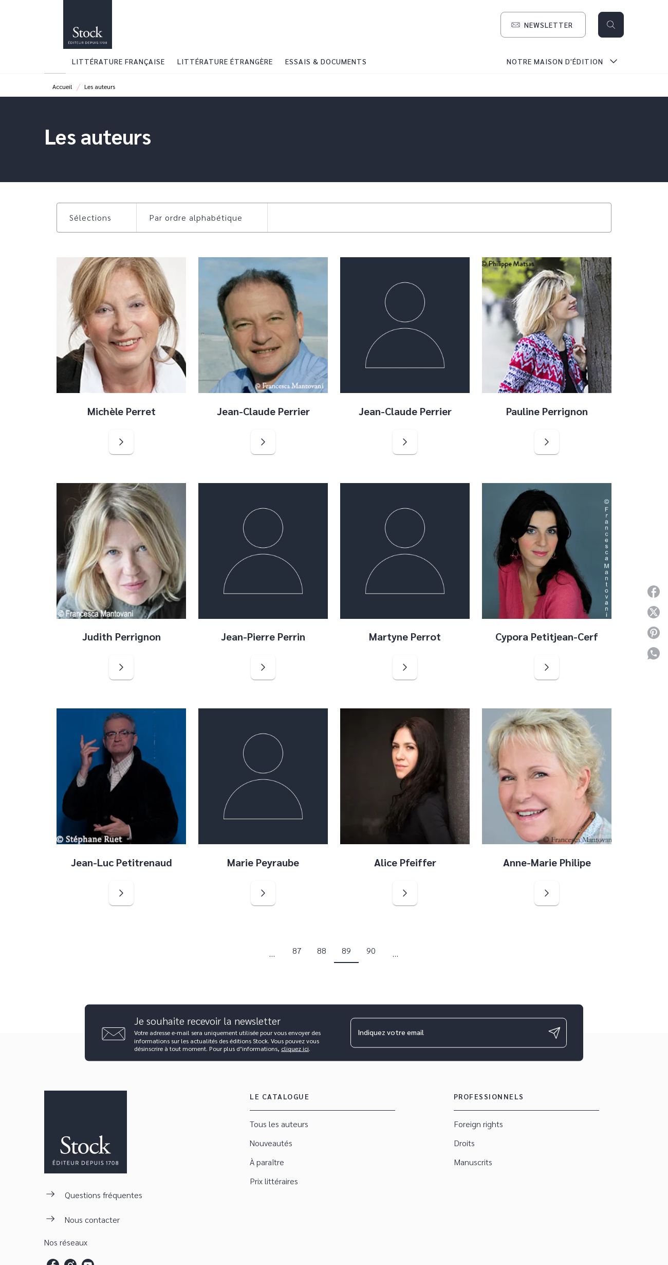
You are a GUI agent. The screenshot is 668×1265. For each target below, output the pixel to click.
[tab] (55, 61)
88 (321, 950)
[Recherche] (611, 25)
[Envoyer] (554, 1033)
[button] (543, 25)
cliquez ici (295, 1048)
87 (297, 950)
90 (371, 950)
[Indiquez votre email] (445, 1032)
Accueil (62, 86)
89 (346, 950)
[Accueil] (87, 24)
